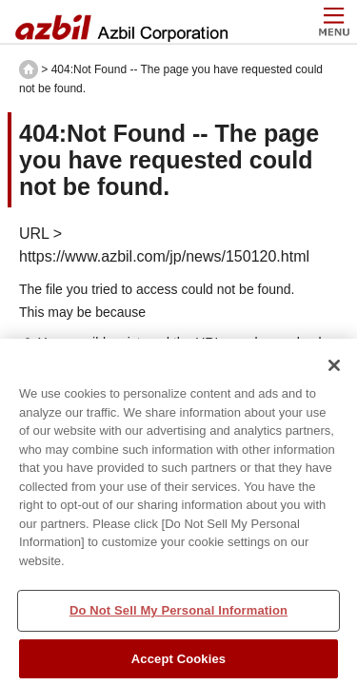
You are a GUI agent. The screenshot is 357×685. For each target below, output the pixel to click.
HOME (28, 69)
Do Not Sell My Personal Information (178, 617)
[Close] (334, 372)
